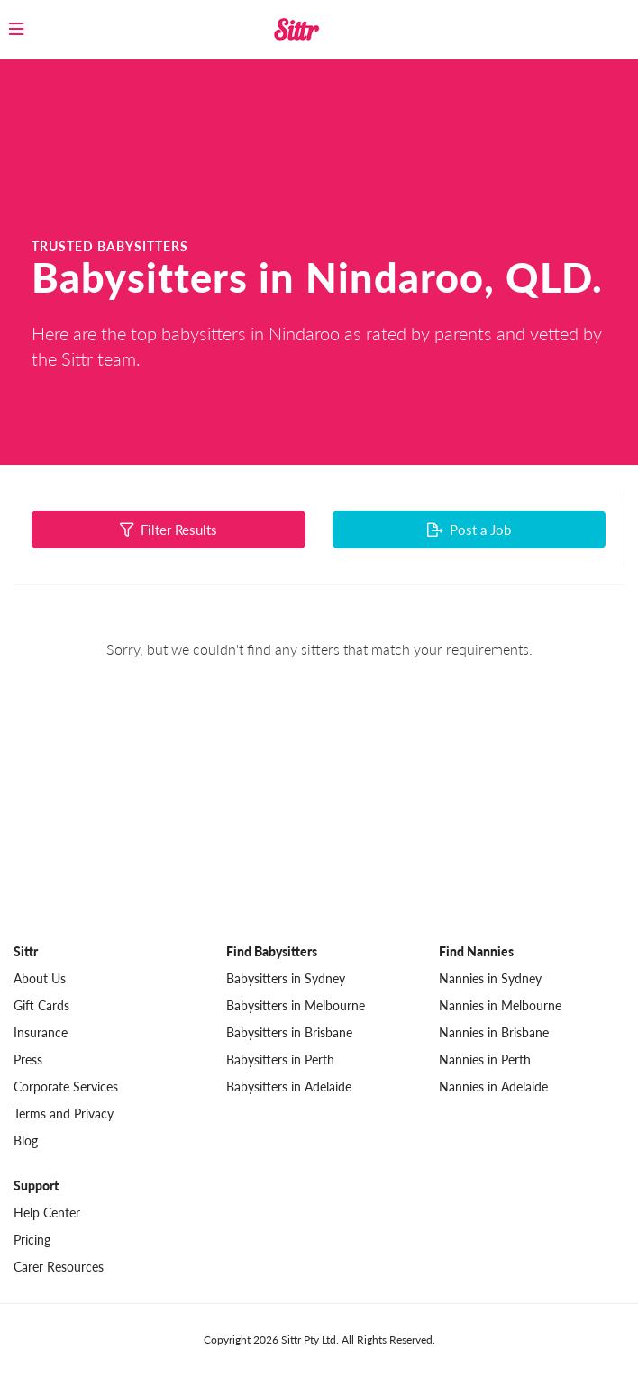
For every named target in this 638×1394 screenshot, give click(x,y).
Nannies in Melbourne (500, 1005)
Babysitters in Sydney (285, 978)
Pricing (32, 1239)
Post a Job (469, 529)
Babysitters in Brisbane (289, 1032)
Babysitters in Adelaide (288, 1086)
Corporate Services (66, 1086)
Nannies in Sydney (490, 978)
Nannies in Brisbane (494, 1032)
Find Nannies (476, 951)
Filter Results (168, 529)
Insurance (41, 1032)
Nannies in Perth (485, 1059)
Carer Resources (59, 1266)
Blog (26, 1140)
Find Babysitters (271, 951)
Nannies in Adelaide (493, 1086)
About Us (40, 978)
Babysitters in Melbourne (295, 1005)
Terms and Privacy (64, 1113)
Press (28, 1059)
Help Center (47, 1212)
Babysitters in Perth (280, 1059)
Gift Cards (41, 1005)
